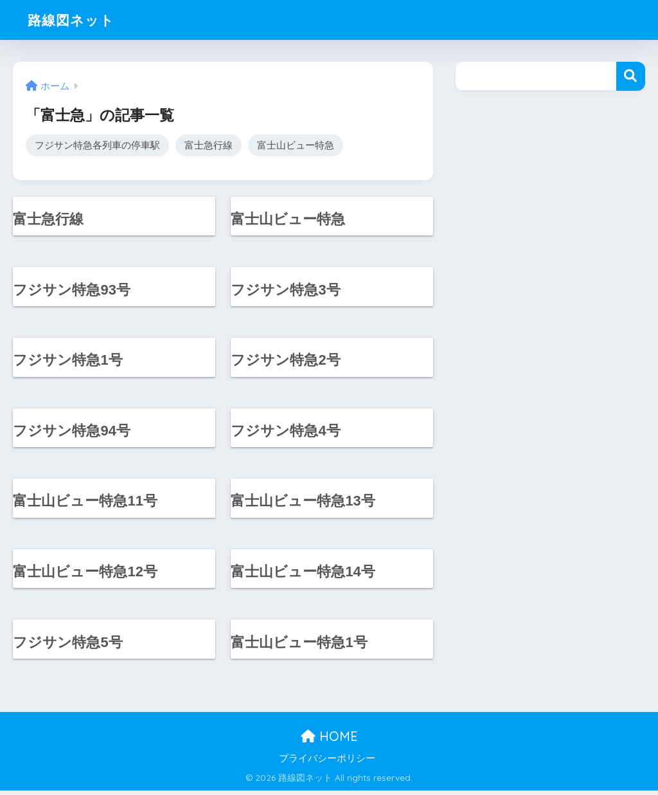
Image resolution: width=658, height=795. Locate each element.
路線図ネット (75, 19)
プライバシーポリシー (327, 763)
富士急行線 (208, 145)
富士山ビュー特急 (295, 145)
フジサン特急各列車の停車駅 (97, 145)
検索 (630, 76)
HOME (329, 741)
